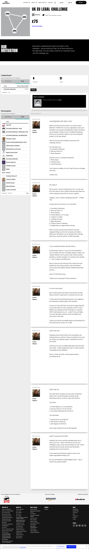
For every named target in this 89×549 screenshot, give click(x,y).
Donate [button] (81, 3)
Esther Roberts (34, 131)
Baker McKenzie (10, 186)
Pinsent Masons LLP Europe (13, 149)
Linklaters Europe (10, 165)
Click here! (77, 525)
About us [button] (34, 2)
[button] (55, 2)
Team (22, 81)
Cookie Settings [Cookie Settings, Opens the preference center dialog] (60, 546)
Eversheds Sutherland (10, 89)
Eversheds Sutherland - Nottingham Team (17, 131)
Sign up (70, 2)
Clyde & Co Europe (11, 189)
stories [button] (50, 2)
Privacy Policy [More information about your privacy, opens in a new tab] (23, 547)
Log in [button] (61, 2)
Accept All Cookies (71, 546)
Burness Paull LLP (11, 162)
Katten (8, 169)
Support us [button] (26, 2)
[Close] (86, 546)
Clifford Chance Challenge (13, 145)
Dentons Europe (10, 182)
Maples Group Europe (11, 152)
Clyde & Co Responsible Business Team (16, 142)
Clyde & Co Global (10, 179)
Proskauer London (11, 138)
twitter (82, 525)
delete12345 (9, 155)
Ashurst (8, 172)
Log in (60, 100)
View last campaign (37, 26)
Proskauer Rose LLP (11, 176)
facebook (74, 525)
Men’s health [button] (42, 2)
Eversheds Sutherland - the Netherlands (16, 135)
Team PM (8, 125)
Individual (8, 81)
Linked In (85, 525)
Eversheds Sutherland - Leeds (14, 128)
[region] (44, 546)
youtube (79, 525)
